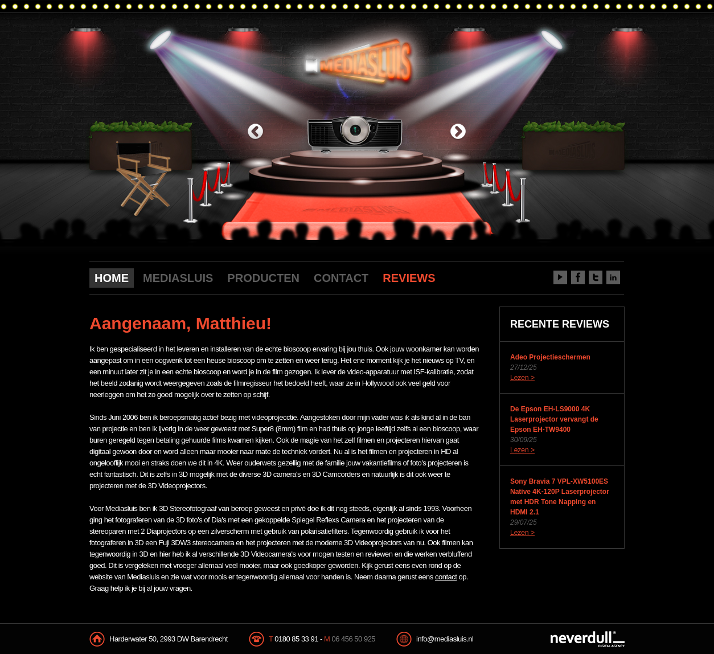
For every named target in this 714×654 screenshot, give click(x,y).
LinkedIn (613, 277)
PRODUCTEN (263, 278)
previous (255, 132)
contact (446, 577)
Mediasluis (358, 61)
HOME (112, 278)
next (458, 132)
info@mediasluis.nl (444, 639)
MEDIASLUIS (178, 278)
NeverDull (588, 639)
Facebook (578, 277)
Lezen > (522, 378)
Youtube (560, 277)
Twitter (595, 277)
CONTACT (341, 278)
